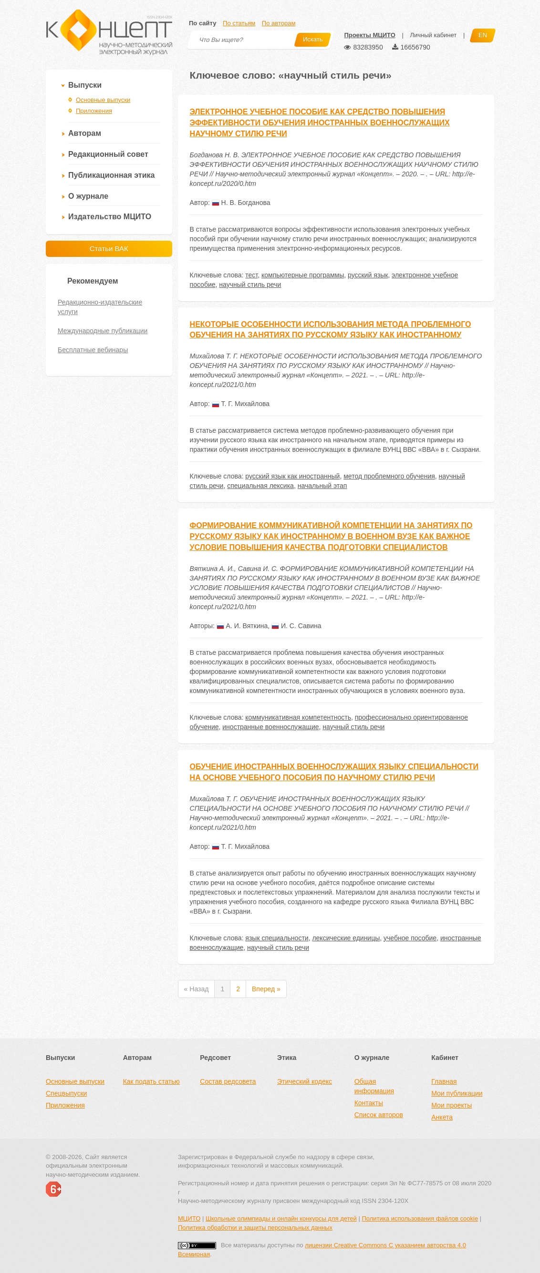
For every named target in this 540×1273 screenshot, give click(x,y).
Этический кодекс (304, 1081)
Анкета (442, 1117)
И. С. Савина (296, 626)
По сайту (202, 23)
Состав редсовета (228, 1081)
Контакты (368, 1103)
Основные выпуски (103, 99)
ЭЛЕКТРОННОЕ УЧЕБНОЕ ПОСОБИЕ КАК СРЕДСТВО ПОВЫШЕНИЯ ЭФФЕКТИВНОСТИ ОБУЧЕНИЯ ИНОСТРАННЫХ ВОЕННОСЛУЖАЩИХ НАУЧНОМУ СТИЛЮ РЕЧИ (320, 123)
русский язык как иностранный (292, 476)
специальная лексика (260, 485)
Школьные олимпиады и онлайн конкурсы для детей (281, 1218)
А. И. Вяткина (242, 626)
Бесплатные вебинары (93, 350)
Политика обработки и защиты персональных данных (255, 1227)
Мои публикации (456, 1093)
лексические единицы (346, 938)
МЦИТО (189, 1218)
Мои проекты (451, 1105)
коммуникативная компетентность (298, 717)
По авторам (278, 23)
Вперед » (266, 989)
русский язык (368, 275)
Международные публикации (102, 331)
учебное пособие (410, 938)
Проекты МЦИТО (369, 35)
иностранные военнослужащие (270, 727)
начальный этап (322, 485)
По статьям (239, 23)
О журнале (88, 196)
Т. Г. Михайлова (241, 403)
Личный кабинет (433, 35)
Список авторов (378, 1115)
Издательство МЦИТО (109, 217)
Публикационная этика (111, 175)
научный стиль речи (250, 284)
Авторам (84, 133)
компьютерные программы (302, 275)
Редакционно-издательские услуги (100, 307)
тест (251, 275)
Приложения (94, 110)
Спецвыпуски (66, 1093)
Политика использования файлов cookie (420, 1218)
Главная (444, 1081)
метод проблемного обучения (389, 476)
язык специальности (276, 938)
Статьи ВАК (109, 248)
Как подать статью (151, 1081)
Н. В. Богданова (241, 202)
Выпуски (85, 85)
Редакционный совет (108, 154)
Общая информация (374, 1086)
